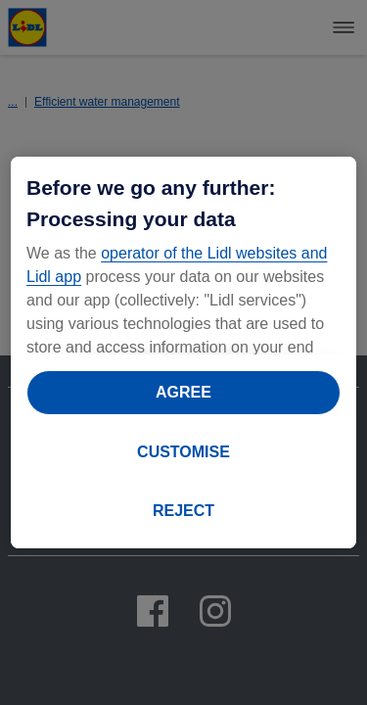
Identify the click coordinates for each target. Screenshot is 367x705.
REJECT (183, 510)
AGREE (183, 392)
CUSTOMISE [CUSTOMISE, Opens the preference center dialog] (183, 452)
